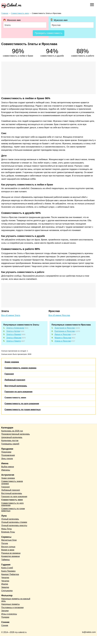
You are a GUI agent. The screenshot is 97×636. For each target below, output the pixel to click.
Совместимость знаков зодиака (20, 368)
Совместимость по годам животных (23, 409)
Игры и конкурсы (9, 614)
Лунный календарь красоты (14, 525)
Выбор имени (7, 467)
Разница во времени (10, 553)
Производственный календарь (15, 434)
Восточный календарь (16, 386)
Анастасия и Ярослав (65, 328)
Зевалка (5, 587)
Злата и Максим (13, 338)
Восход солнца (8, 547)
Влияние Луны (8, 532)
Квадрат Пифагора (10, 574)
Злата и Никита (13, 341)
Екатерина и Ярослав (65, 331)
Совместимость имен (15, 398)
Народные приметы (10, 604)
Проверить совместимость (48, 33)
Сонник (4, 625)
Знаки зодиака (12, 362)
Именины (5, 470)
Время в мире (7, 550)
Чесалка (5, 581)
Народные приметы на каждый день (15, 600)
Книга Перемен (8, 571)
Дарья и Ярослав (63, 334)
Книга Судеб (7, 568)
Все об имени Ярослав (59, 315)
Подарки (5, 617)
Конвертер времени (10, 556)
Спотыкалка (7, 591)
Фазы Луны (6, 529)
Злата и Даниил (13, 334)
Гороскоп (9, 374)
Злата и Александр (15, 328)
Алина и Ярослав (63, 341)
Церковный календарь (11, 437)
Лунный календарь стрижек (14, 522)
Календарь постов (9, 440)
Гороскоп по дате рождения (18, 392)
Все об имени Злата (10, 315)
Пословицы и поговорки (12, 607)
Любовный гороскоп (15, 380)
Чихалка (5, 577)
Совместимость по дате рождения (22, 403)
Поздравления (8, 455)
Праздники (6, 452)
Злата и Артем (13, 331)
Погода (4, 543)
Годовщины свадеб (10, 444)
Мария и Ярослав (63, 338)
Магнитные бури (9, 540)
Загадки (5, 611)
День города (7, 458)
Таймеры (5, 560)
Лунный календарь (10, 519)
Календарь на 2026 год (12, 431)
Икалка (4, 584)
